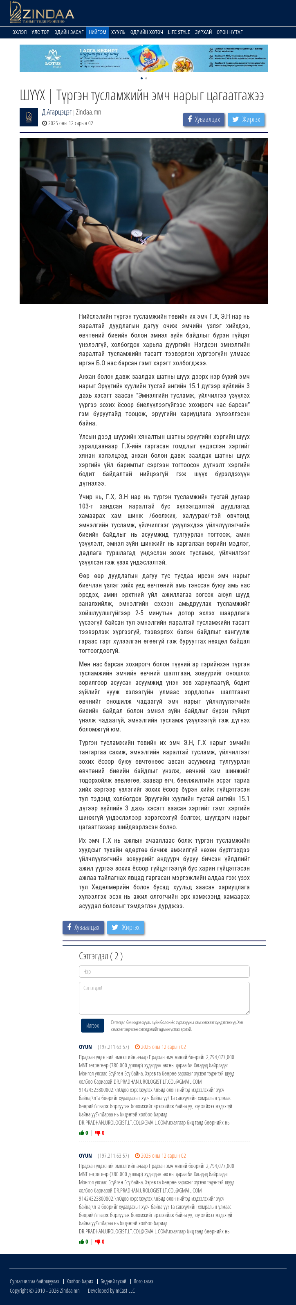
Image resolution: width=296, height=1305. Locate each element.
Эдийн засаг (69, 32)
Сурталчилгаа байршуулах (34, 1281)
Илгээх (92, 1025)
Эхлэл (19, 32)
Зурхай (203, 32)
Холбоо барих (80, 1281)
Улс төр (40, 32)
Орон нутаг (230, 32)
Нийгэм (97, 32)
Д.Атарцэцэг (57, 112)
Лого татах (143, 1281)
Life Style (179, 32)
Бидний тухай (113, 1281)
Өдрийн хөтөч (146, 32)
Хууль (118, 32)
